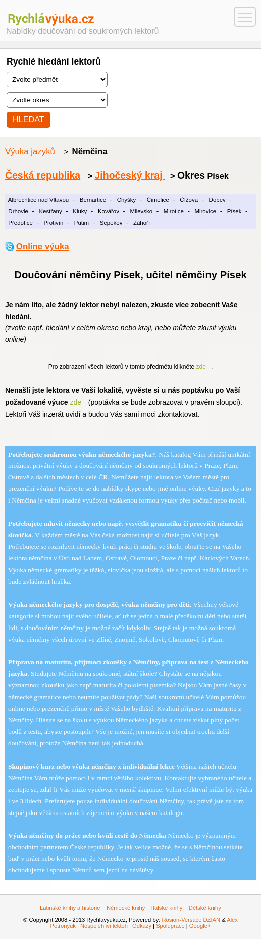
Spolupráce (170, 926)
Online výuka (42, 247)
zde (201, 366)
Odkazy (141, 926)
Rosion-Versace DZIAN (191, 920)
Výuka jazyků (30, 151)
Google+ (200, 926)
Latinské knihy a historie (70, 908)
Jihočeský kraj (130, 175)
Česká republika (42, 175)
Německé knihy (126, 908)
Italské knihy (167, 908)
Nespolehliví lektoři (104, 926)
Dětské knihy (205, 908)
